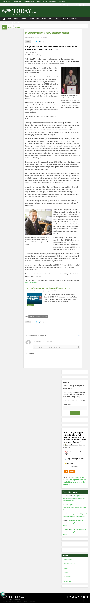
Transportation (34, 19)
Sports (43, 19)
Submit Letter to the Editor (29, 1)
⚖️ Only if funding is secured (74, 459)
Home (10, 27)
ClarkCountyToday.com (37, 291)
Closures (16, 23)
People (51, 19)
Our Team (45, 1)
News (9, 19)
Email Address (67, 404)
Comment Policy (61, 1)
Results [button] (72, 471)
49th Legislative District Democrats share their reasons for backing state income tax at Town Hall (74, 498)
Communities (74, 19)
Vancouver (31, 316)
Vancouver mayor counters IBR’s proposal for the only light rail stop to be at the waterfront (73, 523)
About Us (39, 1)
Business (65, 19)
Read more (31, 305)
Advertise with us (52, 1)
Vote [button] (65, 471)
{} (56, 347)
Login (78, 335)
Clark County (45, 316)
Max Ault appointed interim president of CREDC (48, 288)
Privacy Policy (32, 601)
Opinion (16, 19)
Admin (25, 601)
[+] (59, 347)
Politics (23, 19)
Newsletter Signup (17, 1)
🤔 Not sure (69, 463)
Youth (58, 19)
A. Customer (65, 529)
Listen (6, 23)
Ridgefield (38, 316)
